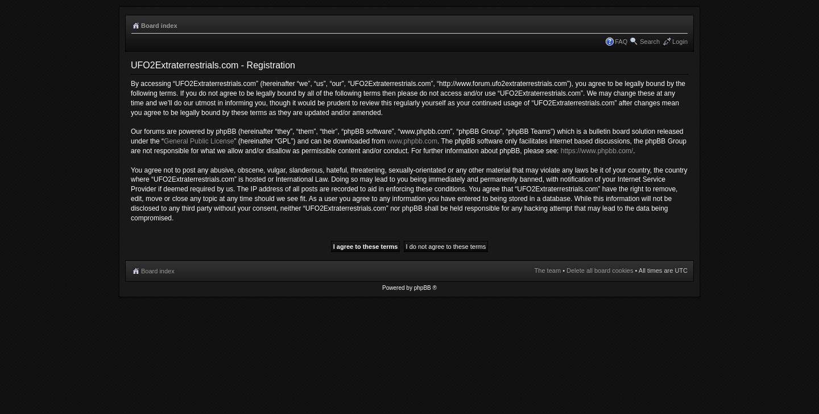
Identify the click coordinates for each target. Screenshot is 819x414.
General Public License (199, 141)
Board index (159, 25)
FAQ (621, 41)
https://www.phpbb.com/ (597, 151)
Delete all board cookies (599, 270)
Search (650, 41)
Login (680, 41)
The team (548, 270)
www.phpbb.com (412, 141)
